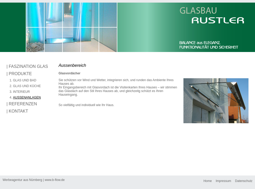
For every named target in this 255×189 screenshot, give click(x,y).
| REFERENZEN (22, 104)
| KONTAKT (17, 111)
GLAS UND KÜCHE (27, 86)
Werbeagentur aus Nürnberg (23, 180)
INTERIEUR (21, 92)
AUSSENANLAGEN (27, 97)
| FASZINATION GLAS (27, 66)
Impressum (223, 181)
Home (207, 181)
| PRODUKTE (19, 73)
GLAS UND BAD (24, 80)
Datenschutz (243, 181)
